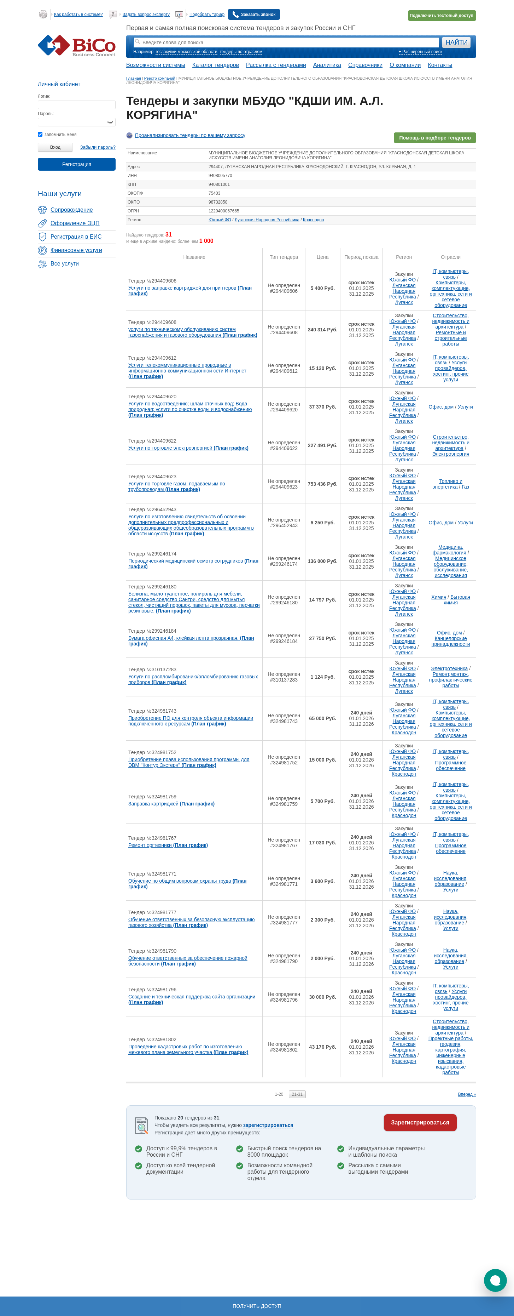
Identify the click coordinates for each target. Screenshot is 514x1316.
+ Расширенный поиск (420, 51)
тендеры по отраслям (241, 51)
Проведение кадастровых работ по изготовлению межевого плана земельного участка (188, 1049)
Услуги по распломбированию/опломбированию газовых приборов (193, 679)
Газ (465, 487)
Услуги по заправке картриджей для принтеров (190, 290)
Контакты (440, 65)
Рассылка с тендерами (276, 65)
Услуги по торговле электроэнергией (188, 448)
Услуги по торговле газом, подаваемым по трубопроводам (176, 486)
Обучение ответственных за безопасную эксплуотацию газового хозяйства (191, 922)
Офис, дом (441, 407)
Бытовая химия (457, 599)
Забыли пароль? (98, 147)
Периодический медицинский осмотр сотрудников (193, 563)
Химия (438, 597)
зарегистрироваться (268, 1125)
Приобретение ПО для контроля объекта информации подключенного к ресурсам (190, 721)
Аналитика (327, 65)
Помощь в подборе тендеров (435, 138)
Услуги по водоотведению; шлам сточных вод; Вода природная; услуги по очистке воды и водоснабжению (190, 409)
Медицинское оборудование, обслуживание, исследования (450, 567)
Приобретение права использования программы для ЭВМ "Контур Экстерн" (188, 762)
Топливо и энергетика (447, 484)
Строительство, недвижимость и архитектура (450, 321)
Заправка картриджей (171, 804)
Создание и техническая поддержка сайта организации (191, 999)
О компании (405, 65)
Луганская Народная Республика (267, 219)
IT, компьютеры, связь (451, 274)
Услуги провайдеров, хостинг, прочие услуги (451, 371)
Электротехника (449, 668)
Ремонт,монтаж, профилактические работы (451, 679)
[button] (495, 1280)
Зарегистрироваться (420, 1123)
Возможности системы (155, 65)
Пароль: (46, 113)
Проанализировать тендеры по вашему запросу (190, 135)
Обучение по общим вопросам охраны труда (187, 883)
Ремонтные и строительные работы (450, 338)
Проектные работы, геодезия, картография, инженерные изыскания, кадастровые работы (450, 1055)
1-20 (279, 1094)
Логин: (44, 96)
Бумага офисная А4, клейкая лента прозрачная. (191, 640)
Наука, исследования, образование (451, 878)
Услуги (465, 407)
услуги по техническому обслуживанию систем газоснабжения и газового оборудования (192, 332)
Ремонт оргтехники (168, 845)
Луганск (404, 302)
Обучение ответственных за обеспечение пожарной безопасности (187, 961)
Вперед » (467, 1094)
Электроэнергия (450, 454)
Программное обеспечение (451, 765)
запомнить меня (57, 134)
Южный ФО (220, 219)
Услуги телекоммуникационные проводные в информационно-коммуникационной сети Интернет (187, 370)
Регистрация (76, 164)
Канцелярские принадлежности (451, 641)
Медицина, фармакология (449, 550)
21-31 (297, 1094)
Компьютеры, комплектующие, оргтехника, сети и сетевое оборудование (451, 294)
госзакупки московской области (186, 51)
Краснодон (313, 219)
